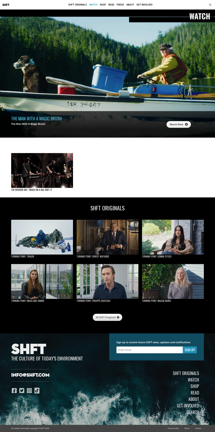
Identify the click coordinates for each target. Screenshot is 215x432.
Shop (103, 4)
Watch (93, 4)
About (130, 4)
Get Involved (144, 4)
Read (111, 4)
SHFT (6, 4)
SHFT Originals (77, 4)
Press (120, 4)
